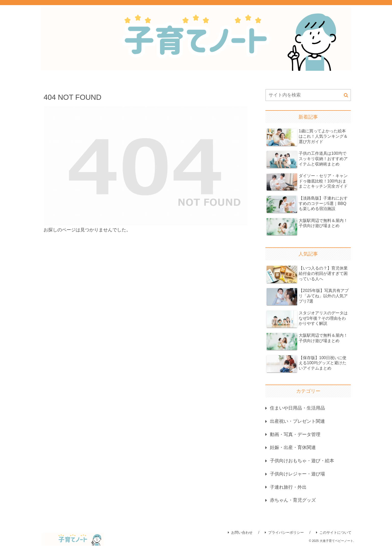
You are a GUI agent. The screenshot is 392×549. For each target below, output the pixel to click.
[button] (346, 95)
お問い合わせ (240, 534)
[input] (308, 95)
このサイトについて (333, 534)
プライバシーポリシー (284, 534)
